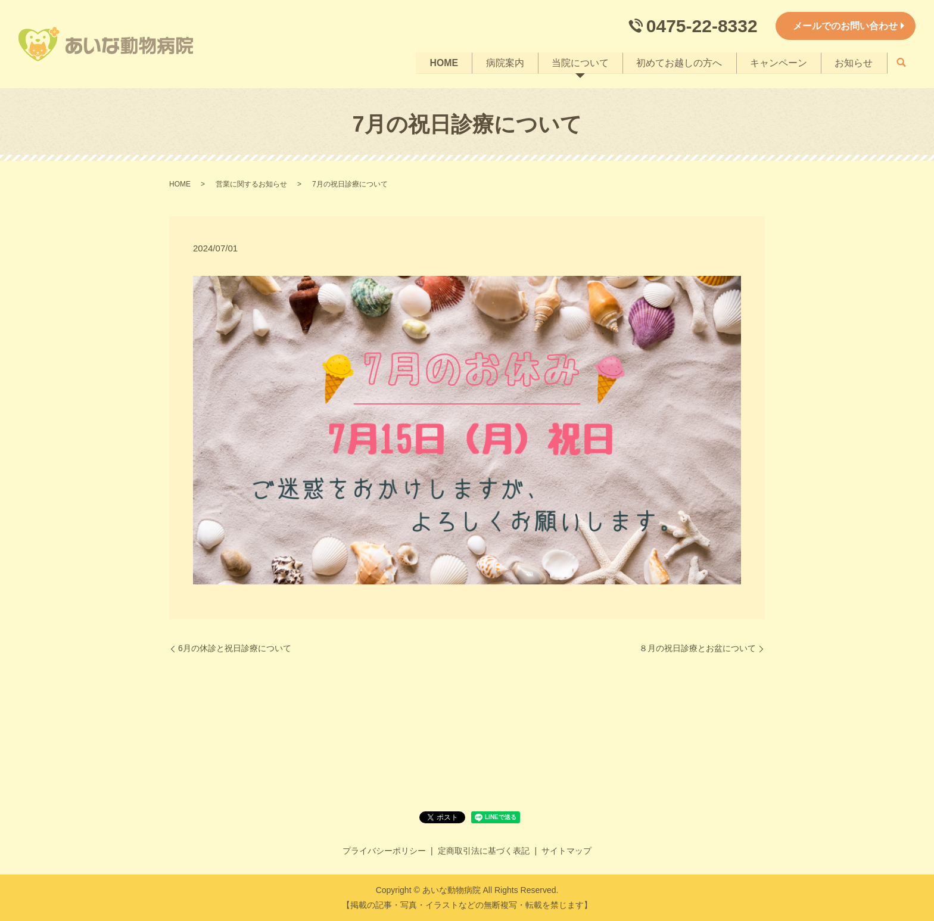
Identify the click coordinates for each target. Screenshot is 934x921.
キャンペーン (777, 62)
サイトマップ (566, 850)
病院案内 (501, 62)
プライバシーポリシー (384, 850)
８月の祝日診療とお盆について (697, 648)
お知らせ (854, 62)
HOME (439, 62)
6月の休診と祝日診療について (234, 648)
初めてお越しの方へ (677, 62)
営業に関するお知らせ (251, 184)
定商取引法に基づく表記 (484, 850)
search (901, 63)
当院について (577, 62)
